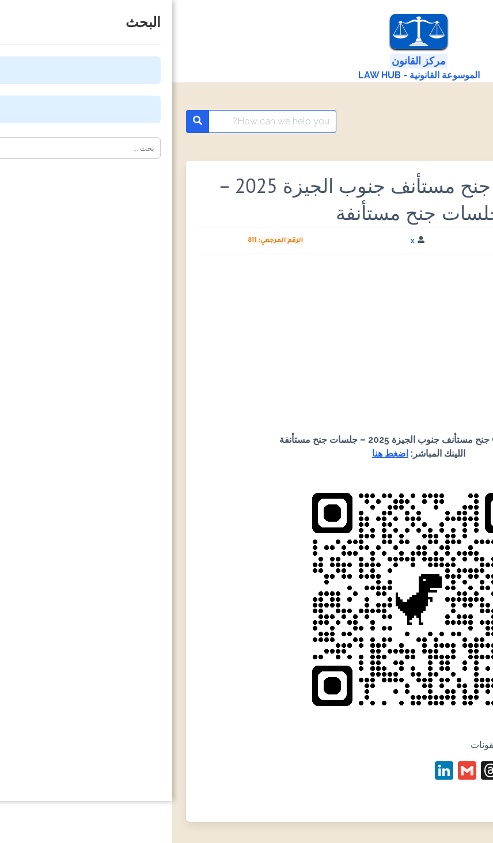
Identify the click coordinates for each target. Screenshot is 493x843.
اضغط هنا (218, 453)
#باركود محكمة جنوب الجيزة (421, 803)
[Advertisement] (246, 347)
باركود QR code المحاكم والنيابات (389, 121)
